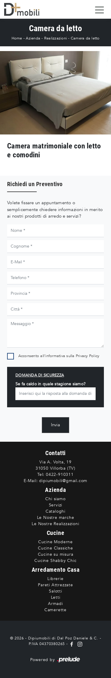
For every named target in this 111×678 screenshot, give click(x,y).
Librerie (55, 579)
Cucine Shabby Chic (55, 560)
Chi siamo (55, 499)
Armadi (55, 603)
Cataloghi (55, 511)
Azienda (33, 38)
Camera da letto (85, 38)
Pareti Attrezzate (55, 585)
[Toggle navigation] (99, 9)
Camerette (55, 610)
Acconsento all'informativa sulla (58, 356)
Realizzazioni (55, 38)
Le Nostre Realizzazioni (55, 524)
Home (17, 38)
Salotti (55, 591)
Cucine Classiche (55, 548)
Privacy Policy (87, 356)
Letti (55, 597)
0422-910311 (60, 474)
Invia (55, 425)
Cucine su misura (55, 554)
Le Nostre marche (55, 517)
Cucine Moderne (55, 542)
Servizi (55, 505)
